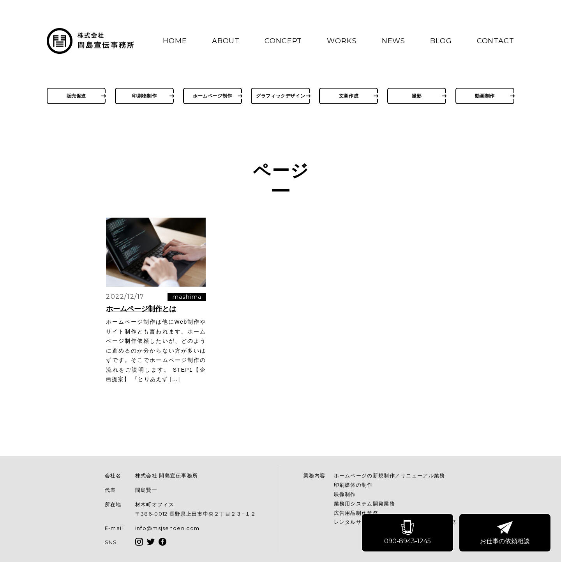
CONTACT (495, 41)
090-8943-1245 (407, 533)
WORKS (342, 41)
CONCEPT (283, 41)
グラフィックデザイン (280, 96)
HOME (175, 41)
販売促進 (76, 96)
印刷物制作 (144, 96)
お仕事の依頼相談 (505, 533)
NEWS (394, 41)
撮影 (417, 96)
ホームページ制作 (212, 96)
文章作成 (348, 96)
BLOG (441, 41)
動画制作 (484, 96)
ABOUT (226, 41)
